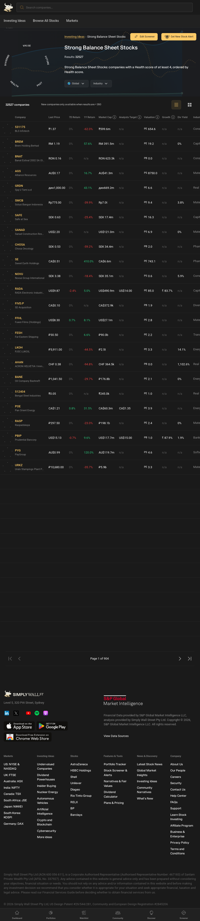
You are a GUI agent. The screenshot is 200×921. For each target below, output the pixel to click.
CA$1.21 (54, 408)
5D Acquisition (23, 307)
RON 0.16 (55, 158)
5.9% (181, 276)
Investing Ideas (15, 21)
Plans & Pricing (114, 803)
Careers (175, 777)
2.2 (148, 335)
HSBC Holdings (80, 770)
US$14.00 (125, 290)
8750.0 (150, 173)
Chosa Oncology (24, 248)
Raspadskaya (22, 425)
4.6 (148, 453)
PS (145, 172)
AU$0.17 (54, 173)
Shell (73, 777)
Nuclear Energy (47, 792)
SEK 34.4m (106, 246)
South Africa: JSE (15, 800)
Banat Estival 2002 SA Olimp (30, 160)
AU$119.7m (106, 452)
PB (145, 158)
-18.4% (88, 276)
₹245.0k (104, 393)
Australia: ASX (13, 781)
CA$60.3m (106, 408)
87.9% (167, 438)
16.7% (88, 173)
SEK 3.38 (55, 276)
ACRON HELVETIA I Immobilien (30, 366)
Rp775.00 (55, 202)
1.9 (148, 305)
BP (72, 808)
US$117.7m (106, 437)
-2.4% (72, 290)
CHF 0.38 (55, 364)
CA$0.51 (54, 261)
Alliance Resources (25, 175)
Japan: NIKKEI (13, 806)
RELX (74, 802)
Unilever (75, 783)
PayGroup (20, 454)
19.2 (149, 144)
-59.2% (88, 246)
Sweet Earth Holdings (27, 263)
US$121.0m (106, 232)
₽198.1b (104, 423)
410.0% (88, 261)
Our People (177, 770)
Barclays (76, 814)
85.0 (149, 291)
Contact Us (177, 789)
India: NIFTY (12, 787)
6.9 (148, 232)
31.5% (88, 408)
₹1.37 (52, 129)
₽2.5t (102, 349)
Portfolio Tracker (115, 764)
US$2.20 (54, 232)
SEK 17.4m (106, 217)
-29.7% (88, 379)
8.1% (87, 320)
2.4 (148, 423)
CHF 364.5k (106, 364)
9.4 (148, 203)
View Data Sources (116, 736)
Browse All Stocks (46, 21)
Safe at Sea (21, 219)
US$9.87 (54, 290)
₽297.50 (54, 423)
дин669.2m (106, 188)
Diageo (75, 789)
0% (71, 129)
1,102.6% (184, 364)
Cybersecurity (46, 831)
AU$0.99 (54, 452)
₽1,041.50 (55, 379)
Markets (72, 21)
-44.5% (88, 349)
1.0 (148, 394)
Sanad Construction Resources (30, 233)
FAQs (173, 802)
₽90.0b (103, 335)
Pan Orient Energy (25, 410)
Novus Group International (29, 278)
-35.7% (88, 467)
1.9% (181, 437)
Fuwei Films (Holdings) (28, 322)
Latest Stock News (149, 764)
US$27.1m (106, 320)
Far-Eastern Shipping (26, 336)
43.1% (88, 188)
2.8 (148, 320)
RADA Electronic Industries (30, 292)
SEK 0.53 (55, 246)
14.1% (182, 349)
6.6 (148, 188)
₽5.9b (103, 467)
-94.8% (88, 364)
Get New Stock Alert (178, 37)
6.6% (87, 335)
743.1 (150, 261)
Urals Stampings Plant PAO (30, 469)
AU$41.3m (106, 173)
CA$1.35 (124, 408)
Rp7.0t (103, 202)
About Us (176, 764)
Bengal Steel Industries (28, 395)
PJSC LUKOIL (22, 351)
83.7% (167, 291)
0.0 (148, 158)
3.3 (148, 350)
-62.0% (88, 129)
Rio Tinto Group (81, 795)
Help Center (178, 795)
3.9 (148, 408)
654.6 (150, 129)
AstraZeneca (79, 764)
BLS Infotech (22, 131)
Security (176, 783)
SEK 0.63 (55, 217)
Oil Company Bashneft (27, 381)
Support (175, 808)
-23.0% (88, 423)
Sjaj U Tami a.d (23, 189)
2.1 (148, 379)
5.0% (87, 290)
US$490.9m (106, 290)
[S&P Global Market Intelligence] (123, 702)
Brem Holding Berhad (27, 145)
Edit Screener (144, 37)
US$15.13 (55, 437)
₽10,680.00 (56, 467)
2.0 (148, 247)
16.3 (149, 217)
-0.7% (72, 437)
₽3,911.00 (55, 349)
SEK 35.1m (106, 276)
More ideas (44, 837)
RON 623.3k (107, 158)
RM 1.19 (54, 143)
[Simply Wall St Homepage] (8, 7)
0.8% (72, 408)
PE (145, 128)
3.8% (181, 202)
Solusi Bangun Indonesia (29, 204)
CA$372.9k (106, 305)
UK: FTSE (10, 775)
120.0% (88, 452)
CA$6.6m (105, 261)
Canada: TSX (12, 794)
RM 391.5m (106, 143)
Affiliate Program (181, 825)
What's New (145, 798)
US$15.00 (125, 437)
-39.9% (88, 202)
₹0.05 (52, 393)
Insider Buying (46, 786)
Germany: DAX (13, 823)
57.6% (88, 143)
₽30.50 (53, 335)
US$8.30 (54, 320)
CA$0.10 (54, 305)
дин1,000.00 (57, 188)
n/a (121, 129)
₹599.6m (104, 129)
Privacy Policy (179, 842)
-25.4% (88, 217)
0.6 (148, 276)
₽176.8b (104, 379)
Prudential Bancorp (25, 439)
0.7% (72, 320)
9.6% (87, 437)
